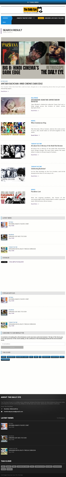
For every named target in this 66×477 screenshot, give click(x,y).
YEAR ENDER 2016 (5, 359)
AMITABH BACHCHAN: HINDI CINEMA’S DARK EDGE (22, 83)
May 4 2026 (11, 225)
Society (3, 356)
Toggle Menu (33, 2)
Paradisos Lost (36, 191)
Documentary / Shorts (22, 356)
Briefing (9, 466)
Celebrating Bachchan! (38, 169)
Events (62, 356)
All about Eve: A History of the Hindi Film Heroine (47, 146)
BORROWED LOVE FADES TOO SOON (54, 18)
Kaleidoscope (55, 356)
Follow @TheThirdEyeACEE (16, 262)
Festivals (11, 222)
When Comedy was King (38, 123)
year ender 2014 (57, 466)
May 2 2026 (11, 250)
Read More (5, 91)
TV (40, 356)
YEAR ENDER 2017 (11, 356)
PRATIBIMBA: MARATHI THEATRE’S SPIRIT (21, 18)
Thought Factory (36, 144)
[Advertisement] (33, 277)
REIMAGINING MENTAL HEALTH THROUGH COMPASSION (22, 249)
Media (3, 466)
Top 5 (31, 356)
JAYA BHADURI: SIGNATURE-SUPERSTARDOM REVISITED (45, 100)
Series (36, 356)
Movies (33, 121)
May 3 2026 (11, 238)
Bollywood (41, 18)
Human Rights (46, 356)
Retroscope (4, 81)
